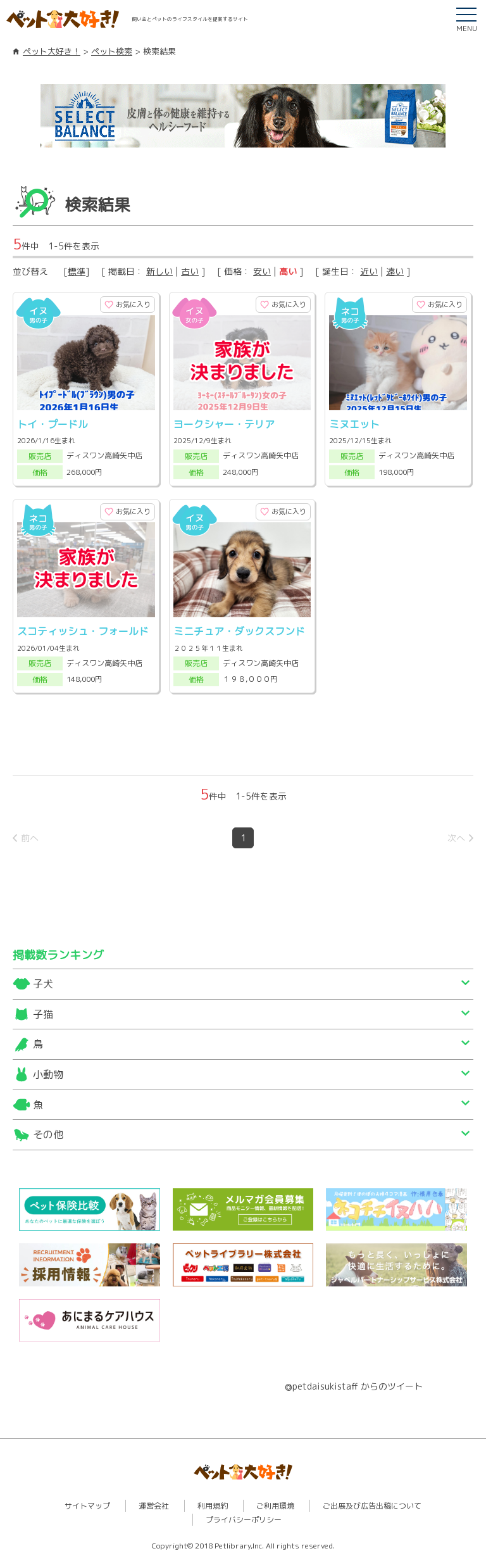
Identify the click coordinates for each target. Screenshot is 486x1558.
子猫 (43, 1014)
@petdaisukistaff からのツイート (354, 1386)
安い (262, 271)
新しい (159, 271)
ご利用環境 (275, 1505)
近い (369, 271)
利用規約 (212, 1505)
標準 (76, 271)
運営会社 (154, 1505)
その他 (48, 1134)
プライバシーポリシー (244, 1519)
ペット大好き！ (51, 51)
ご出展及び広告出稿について (372, 1505)
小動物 (48, 1074)
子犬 (43, 984)
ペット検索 (111, 51)
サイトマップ (87, 1505)
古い (190, 271)
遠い (395, 271)
